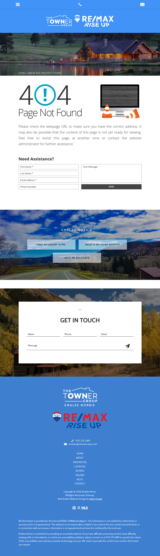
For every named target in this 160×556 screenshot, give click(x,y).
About (80, 458)
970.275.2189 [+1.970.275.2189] (83, 441)
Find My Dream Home (44, 244)
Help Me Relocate (69, 257)
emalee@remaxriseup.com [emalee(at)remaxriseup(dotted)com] (83, 444)
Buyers (80, 471)
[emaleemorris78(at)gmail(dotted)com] (142, 5)
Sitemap (90, 495)
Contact (80, 484)
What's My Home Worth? (95, 244)
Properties (80, 462)
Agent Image (95, 498)
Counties (80, 466)
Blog (80, 479)
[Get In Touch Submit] (127, 346)
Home (80, 453)
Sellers (80, 475)
